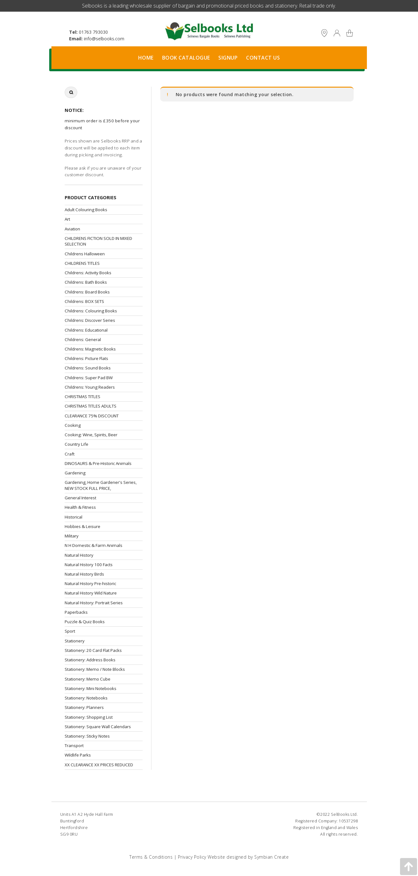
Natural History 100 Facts (89, 564)
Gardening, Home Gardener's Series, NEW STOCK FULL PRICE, (101, 485)
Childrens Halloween (85, 254)
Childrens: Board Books (87, 292)
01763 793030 (93, 32)
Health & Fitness (80, 507)
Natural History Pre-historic (90, 583)
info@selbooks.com (104, 39)
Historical (73, 517)
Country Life (76, 444)
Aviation (72, 229)
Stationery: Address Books (90, 660)
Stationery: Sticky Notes (87, 736)
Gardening (75, 473)
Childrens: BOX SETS (84, 301)
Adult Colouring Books (86, 209)
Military (72, 536)
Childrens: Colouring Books (91, 311)
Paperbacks (76, 612)
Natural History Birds (84, 574)
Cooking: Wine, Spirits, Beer (91, 435)
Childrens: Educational (86, 330)
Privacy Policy (192, 857)
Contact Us (263, 57)
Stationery (75, 641)
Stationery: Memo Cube (87, 679)
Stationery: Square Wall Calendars (98, 726)
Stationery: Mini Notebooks (90, 688)
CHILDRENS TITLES (82, 263)
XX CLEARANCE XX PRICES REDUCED (99, 765)
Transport (74, 745)
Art (67, 219)
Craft (69, 454)
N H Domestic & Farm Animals (93, 545)
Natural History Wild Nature (91, 593)
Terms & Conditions (151, 857)
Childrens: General (83, 339)
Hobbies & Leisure (82, 526)
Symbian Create (271, 857)
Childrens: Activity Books (88, 273)
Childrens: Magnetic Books (90, 349)
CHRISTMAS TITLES (82, 396)
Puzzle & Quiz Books (85, 621)
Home (146, 57)
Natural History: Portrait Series (94, 603)
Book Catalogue (186, 57)
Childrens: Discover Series (90, 320)
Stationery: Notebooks (86, 698)
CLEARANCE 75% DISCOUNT (92, 416)
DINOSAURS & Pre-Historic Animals (98, 463)
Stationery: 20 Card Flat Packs (93, 650)
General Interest (80, 498)
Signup (228, 57)
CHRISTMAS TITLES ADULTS (90, 406)
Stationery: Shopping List (89, 717)
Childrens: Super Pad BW (89, 377)
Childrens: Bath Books (86, 282)
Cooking (73, 425)
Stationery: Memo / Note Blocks (95, 669)
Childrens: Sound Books (88, 368)
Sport (70, 631)
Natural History (79, 555)
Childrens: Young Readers (90, 387)
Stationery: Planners (84, 707)
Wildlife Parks (78, 755)
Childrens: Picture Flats (86, 358)
